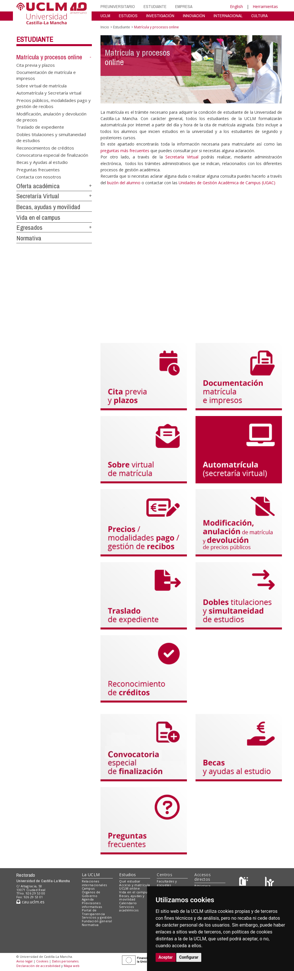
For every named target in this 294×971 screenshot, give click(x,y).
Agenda (88, 899)
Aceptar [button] (165, 957)
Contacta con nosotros (38, 177)
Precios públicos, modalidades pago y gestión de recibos (53, 103)
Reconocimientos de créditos (45, 147)
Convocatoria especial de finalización (52, 155)
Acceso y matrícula (134, 885)
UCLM (105, 16)
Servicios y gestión (97, 917)
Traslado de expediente (40, 127)
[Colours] (269, 882)
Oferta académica (38, 186)
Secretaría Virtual (37, 196)
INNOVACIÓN (194, 16)
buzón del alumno (123, 182)
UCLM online (129, 888)
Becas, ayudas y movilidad (48, 207)
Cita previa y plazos (35, 65)
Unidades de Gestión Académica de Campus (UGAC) (227, 182)
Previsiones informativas (92, 905)
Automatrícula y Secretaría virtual (48, 93)
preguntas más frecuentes (125, 150)
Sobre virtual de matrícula (41, 85)
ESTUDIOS (128, 16)
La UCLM (91, 874)
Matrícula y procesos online (49, 57)
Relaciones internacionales (94, 883)
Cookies (42, 961)
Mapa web (72, 966)
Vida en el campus (38, 217)
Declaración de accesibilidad (38, 966)
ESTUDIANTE (155, 6)
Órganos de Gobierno (91, 894)
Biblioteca (202, 886)
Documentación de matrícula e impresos (46, 75)
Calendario (128, 903)
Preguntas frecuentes (38, 169)
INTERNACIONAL (228, 16)
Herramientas (265, 6)
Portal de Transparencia (93, 912)
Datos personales (65, 961)
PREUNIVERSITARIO (117, 6)
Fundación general (97, 921)
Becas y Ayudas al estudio (42, 162)
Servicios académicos (128, 909)
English (236, 6)
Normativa (28, 238)
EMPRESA (183, 6)
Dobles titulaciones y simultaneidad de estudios (51, 137)
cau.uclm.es (30, 902)
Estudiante (34, 39)
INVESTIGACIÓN (160, 16)
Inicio (104, 27)
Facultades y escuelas (167, 883)
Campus (88, 888)
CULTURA (259, 16)
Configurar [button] (188, 957)
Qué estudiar (129, 881)
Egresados (29, 227)
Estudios (127, 874)
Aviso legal (24, 961)
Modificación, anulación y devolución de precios (51, 116)
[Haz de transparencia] (244, 882)
